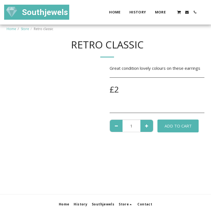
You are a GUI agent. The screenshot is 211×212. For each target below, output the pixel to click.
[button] (179, 12)
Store (25, 29)
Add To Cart (178, 126)
